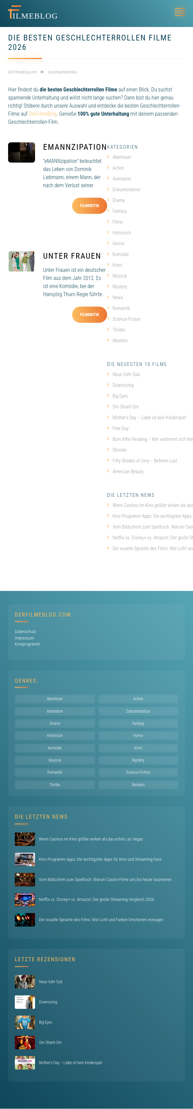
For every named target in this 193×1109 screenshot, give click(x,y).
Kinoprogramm (27, 644)
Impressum (24, 638)
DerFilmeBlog (43, 114)
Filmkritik (89, 205)
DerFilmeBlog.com (43, 615)
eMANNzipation (75, 147)
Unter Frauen (72, 256)
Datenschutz (25, 631)
